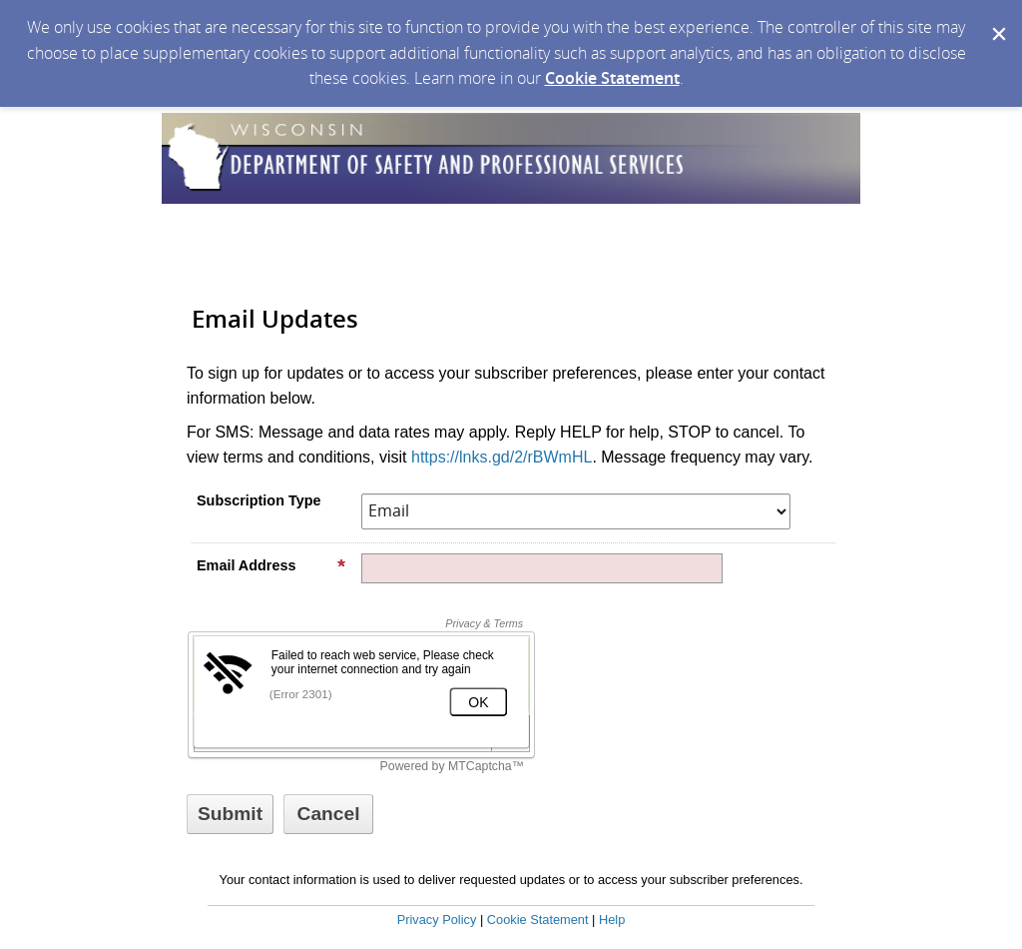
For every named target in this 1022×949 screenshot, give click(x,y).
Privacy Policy (437, 919)
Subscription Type (258, 500)
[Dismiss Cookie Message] (997, 19)
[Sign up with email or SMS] (230, 814)
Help (612, 919)
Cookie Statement (612, 78)
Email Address (271, 565)
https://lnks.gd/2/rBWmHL (501, 457)
